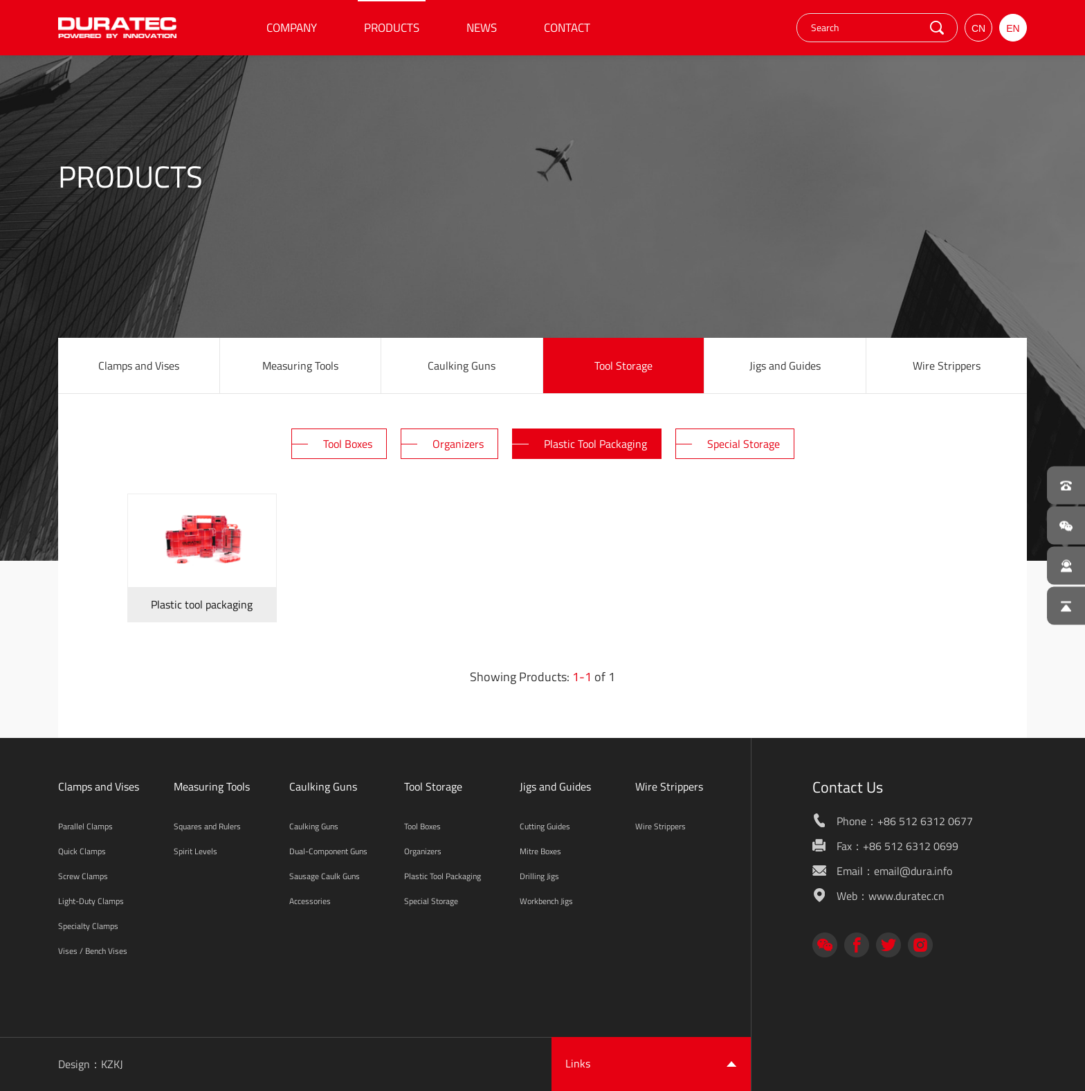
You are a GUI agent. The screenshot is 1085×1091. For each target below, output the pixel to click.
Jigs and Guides (785, 365)
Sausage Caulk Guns (324, 876)
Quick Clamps (82, 851)
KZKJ (112, 1064)
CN (978, 28)
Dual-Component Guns (328, 851)
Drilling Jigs (539, 876)
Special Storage (431, 901)
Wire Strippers (947, 365)
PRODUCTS (391, 28)
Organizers (422, 851)
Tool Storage (623, 365)
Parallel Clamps (85, 826)
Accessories (310, 901)
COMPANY (291, 28)
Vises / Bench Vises (92, 950)
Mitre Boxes (540, 851)
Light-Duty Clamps (91, 901)
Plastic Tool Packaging (442, 876)
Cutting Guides (545, 826)
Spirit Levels (195, 851)
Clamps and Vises (138, 365)
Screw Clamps (83, 876)
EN (1012, 28)
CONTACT (567, 28)
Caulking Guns (461, 365)
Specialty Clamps (88, 925)
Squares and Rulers (207, 826)
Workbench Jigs (546, 901)
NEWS (481, 28)
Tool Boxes (422, 826)
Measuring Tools (300, 365)
